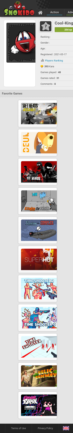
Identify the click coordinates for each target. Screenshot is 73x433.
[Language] (66, 428)
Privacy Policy (45, 428)
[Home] (40, 12)
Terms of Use (18, 428)
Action (54, 12)
